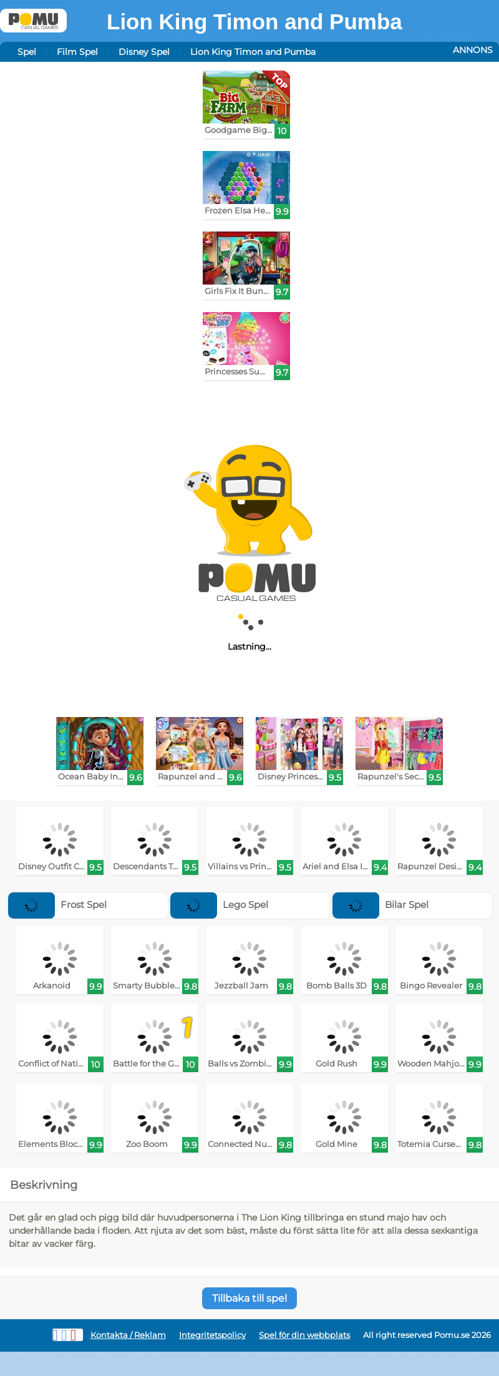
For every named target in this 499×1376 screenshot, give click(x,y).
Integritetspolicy (212, 1335)
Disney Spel (144, 51)
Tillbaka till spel (249, 1298)
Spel (26, 51)
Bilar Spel (380, 904)
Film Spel (77, 51)
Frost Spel (57, 904)
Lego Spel (219, 904)
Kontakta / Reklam (128, 1335)
